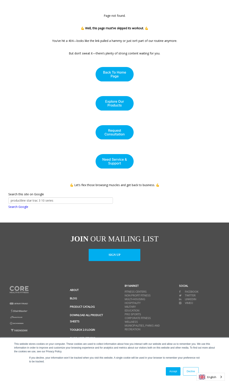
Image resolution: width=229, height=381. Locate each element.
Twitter (187, 295)
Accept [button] (173, 371)
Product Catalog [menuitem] (82, 307)
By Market (132, 286)
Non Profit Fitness (138, 295)
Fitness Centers (136, 291)
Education (132, 310)
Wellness (131, 322)
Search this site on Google (26, 194)
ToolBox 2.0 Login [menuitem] (82, 330)
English (207, 377)
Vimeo (186, 303)
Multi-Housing (135, 299)
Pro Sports (133, 314)
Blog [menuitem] (73, 298)
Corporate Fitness (138, 318)
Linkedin (187, 299)
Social (183, 286)
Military (130, 307)
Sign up (114, 254)
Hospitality (133, 303)
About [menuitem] (74, 290)
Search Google (18, 207)
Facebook (188, 291)
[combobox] (211, 377)
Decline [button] (191, 371)
